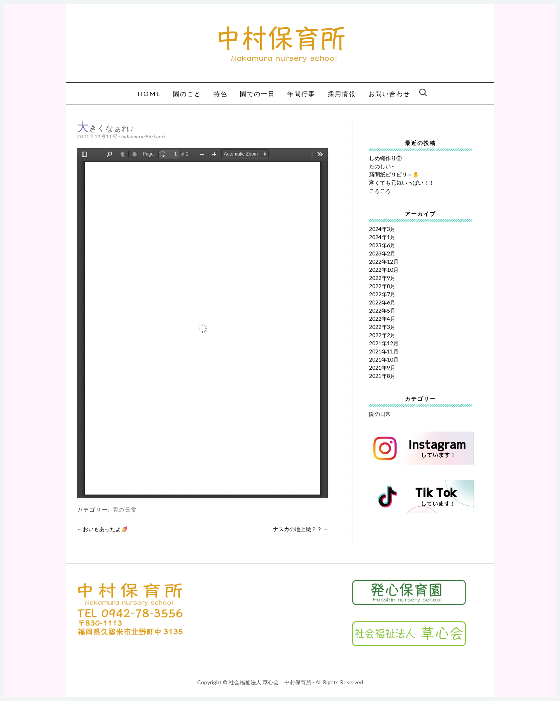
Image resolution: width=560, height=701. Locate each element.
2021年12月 (384, 343)
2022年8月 (382, 286)
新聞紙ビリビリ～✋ (394, 174)
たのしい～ (382, 166)
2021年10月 (384, 359)
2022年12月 (384, 261)
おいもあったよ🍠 (102, 529)
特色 (221, 93)
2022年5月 (382, 310)
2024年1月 (382, 237)
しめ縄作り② (385, 158)
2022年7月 (382, 294)
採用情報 (342, 93)
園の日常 (124, 510)
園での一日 (257, 93)
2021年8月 (382, 375)
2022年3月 (382, 326)
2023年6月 (382, 245)
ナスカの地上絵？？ (300, 529)
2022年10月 (384, 269)
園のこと (187, 93)
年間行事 (301, 93)
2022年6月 (382, 302)
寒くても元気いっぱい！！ (401, 182)
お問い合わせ (389, 93)
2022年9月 (382, 277)
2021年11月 (384, 351)
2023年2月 (382, 253)
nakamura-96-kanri (143, 136)
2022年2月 (382, 335)
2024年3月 (382, 229)
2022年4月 (382, 318)
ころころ (380, 190)
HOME (149, 93)
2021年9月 (382, 367)
